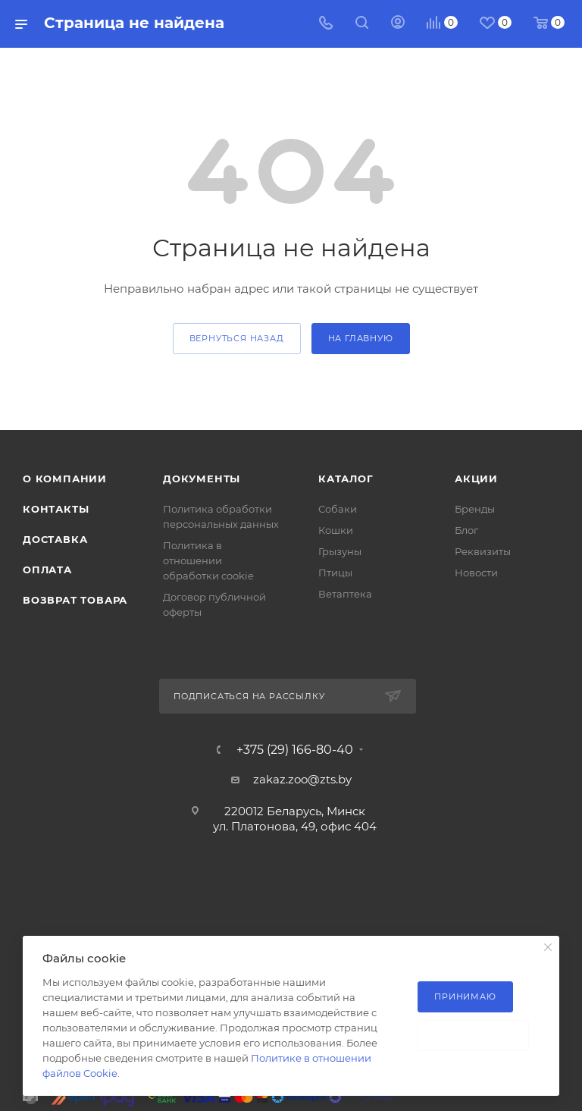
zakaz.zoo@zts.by (302, 779)
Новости (476, 572)
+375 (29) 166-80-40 (294, 750)
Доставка (55, 539)
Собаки (337, 509)
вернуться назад (236, 338)
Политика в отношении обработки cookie (208, 560)
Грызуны (339, 551)
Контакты (56, 509)
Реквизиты (483, 551)
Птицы (335, 572)
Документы (201, 478)
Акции (476, 478)
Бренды (475, 509)
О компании (65, 478)
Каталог (346, 478)
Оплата (47, 569)
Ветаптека (345, 594)
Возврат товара (75, 600)
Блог (466, 530)
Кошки (335, 530)
